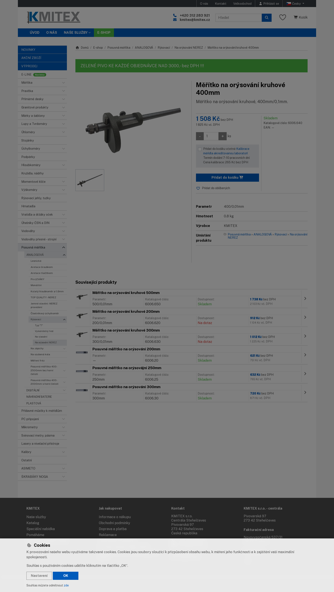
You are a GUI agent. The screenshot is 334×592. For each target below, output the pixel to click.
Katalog (32, 523)
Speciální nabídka (40, 529)
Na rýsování (41, 336)
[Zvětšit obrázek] (131, 123)
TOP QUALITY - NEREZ (43, 297)
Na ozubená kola (40, 354)
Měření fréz (38, 360)
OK (65, 576)
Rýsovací (36, 319)
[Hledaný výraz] (238, 18)
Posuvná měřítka (118, 47)
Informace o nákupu (115, 517)
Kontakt (220, 3)
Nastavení (39, 576)
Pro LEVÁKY (37, 279)
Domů (82, 47)
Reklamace (108, 535)
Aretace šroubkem (42, 267)
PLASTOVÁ (33, 403)
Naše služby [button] (76, 33)
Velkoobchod (242, 3)
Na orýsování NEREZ (46, 342)
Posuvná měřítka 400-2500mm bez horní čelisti (44, 370)
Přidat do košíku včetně (230, 156)
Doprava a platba (113, 529)
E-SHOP (104, 33)
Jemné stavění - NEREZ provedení (44, 305)
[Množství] (211, 136)
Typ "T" (39, 325)
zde (66, 585)
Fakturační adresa (259, 530)
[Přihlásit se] (268, 3)
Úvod (34, 33)
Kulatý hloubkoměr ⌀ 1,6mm (47, 291)
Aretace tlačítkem (42, 273)
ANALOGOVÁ (35, 254)
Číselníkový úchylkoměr (45, 313)
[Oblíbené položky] (282, 17)
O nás (204, 3)
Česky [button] (294, 4)
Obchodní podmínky (114, 523)
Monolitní (36, 285)
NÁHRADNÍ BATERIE (39, 396)
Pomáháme (35, 535)
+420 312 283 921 (195, 15)
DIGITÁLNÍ (32, 390)
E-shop (98, 47)
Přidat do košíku (227, 177)
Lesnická (36, 260)
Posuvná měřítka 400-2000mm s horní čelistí (44, 382)
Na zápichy (37, 348)
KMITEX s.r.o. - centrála (263, 508)
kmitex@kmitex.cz (195, 20)
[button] (63, 83)
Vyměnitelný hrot (44, 331)
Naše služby (36, 517)
